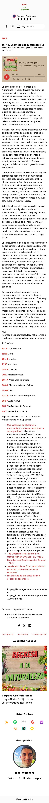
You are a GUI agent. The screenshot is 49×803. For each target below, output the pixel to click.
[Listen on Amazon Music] (23, 722)
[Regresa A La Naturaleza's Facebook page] (6, 26)
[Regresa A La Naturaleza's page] (17, 26)
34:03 (5, 390)
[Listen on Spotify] (14, 722)
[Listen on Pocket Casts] (32, 722)
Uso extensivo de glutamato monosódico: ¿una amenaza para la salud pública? (25, 428)
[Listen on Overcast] (16, 728)
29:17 (4, 374)
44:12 (4, 411)
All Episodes (23, 634)
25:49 (5, 359)
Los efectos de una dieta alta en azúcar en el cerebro (23, 577)
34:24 (5, 395)
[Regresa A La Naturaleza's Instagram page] (10, 26)
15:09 (4, 353)
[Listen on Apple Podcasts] (41, 722)
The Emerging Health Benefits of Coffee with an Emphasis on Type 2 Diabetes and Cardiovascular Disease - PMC (26, 558)
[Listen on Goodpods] (32, 728)
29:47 (5, 379)
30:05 (5, 385)
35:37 (5, 400)
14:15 (4, 348)
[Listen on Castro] (24, 728)
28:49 (5, 369)
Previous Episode (39, 634)
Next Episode (7, 634)
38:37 (5, 406)
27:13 (4, 364)
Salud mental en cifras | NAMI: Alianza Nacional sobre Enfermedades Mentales (26, 569)
